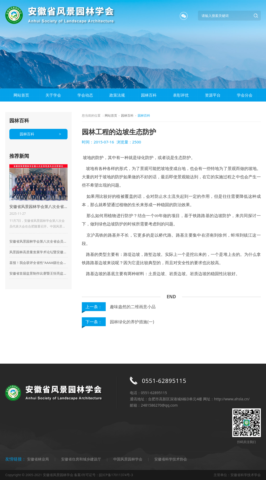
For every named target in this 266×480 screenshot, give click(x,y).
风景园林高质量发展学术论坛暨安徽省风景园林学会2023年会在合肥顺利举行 (38, 252)
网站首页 (21, 95)
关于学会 (53, 95)
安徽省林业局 (38, 459)
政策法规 (117, 95)
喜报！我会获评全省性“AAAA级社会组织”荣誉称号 (38, 262)
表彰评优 (181, 95)
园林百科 (149, 95)
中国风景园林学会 (127, 459)
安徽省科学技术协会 (170, 459)
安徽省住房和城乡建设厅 (81, 459)
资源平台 (213, 95)
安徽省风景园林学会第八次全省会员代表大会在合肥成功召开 (38, 241)
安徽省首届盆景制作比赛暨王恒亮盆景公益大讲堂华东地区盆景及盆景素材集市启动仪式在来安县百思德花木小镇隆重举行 (38, 273)
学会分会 (244, 95)
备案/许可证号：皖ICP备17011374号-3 (103, 474)
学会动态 (85, 95)
